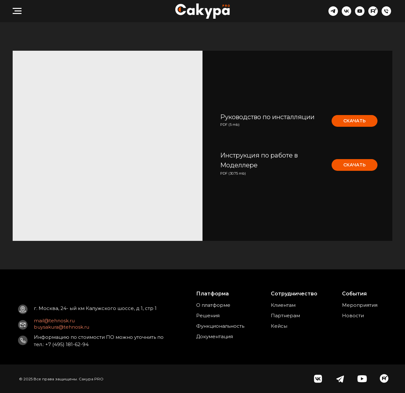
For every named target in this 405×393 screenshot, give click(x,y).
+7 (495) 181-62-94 (67, 344)
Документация (214, 336)
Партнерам (285, 315)
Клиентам (283, 305)
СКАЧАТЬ (354, 121)
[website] (373, 14)
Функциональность (220, 326)
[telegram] (333, 14)
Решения (208, 315)
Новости (353, 315)
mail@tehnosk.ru (54, 321)
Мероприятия (359, 305)
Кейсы (279, 326)
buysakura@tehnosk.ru (61, 327)
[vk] (346, 14)
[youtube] (359, 14)
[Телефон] (386, 14)
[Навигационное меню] (17, 11)
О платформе (213, 305)
